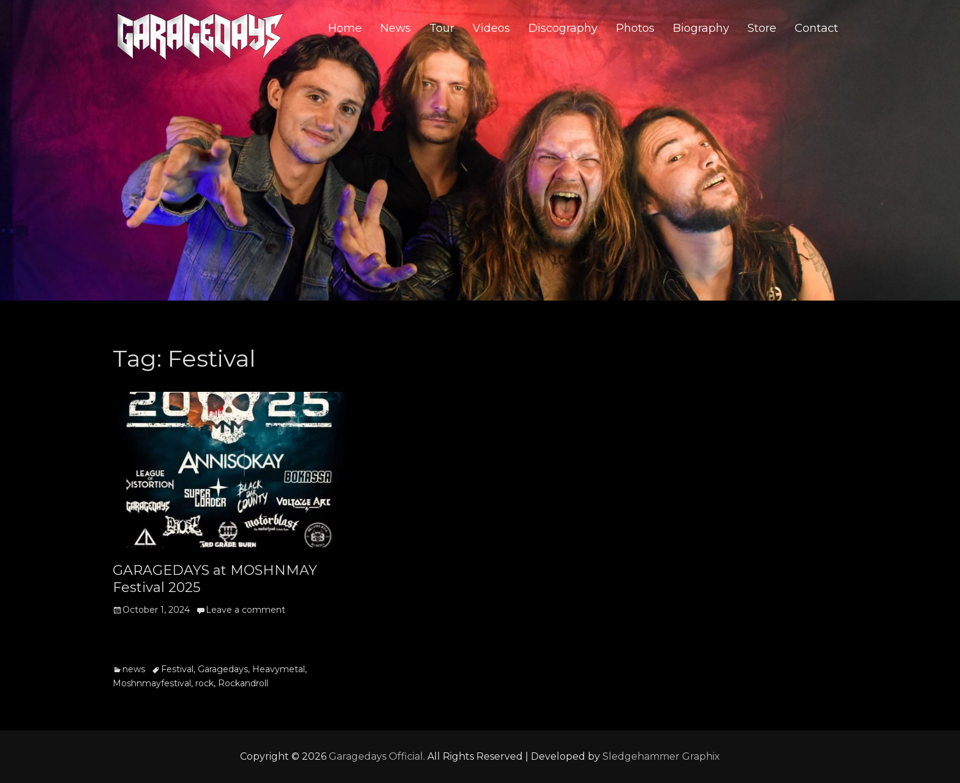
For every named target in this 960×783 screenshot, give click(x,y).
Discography (563, 28)
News (395, 28)
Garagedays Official (376, 756)
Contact (816, 28)
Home (345, 28)
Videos (491, 28)
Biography (701, 28)
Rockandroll (243, 683)
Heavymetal (278, 669)
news (133, 669)
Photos (635, 28)
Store (762, 28)
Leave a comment (245, 609)
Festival (177, 669)
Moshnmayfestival (152, 683)
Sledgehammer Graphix (661, 756)
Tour (441, 28)
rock (204, 683)
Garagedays (223, 669)
